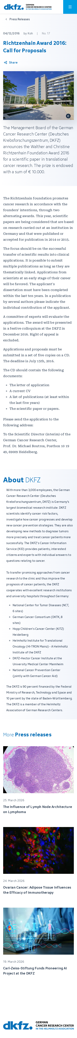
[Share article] (10, 62)
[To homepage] (28, 7)
